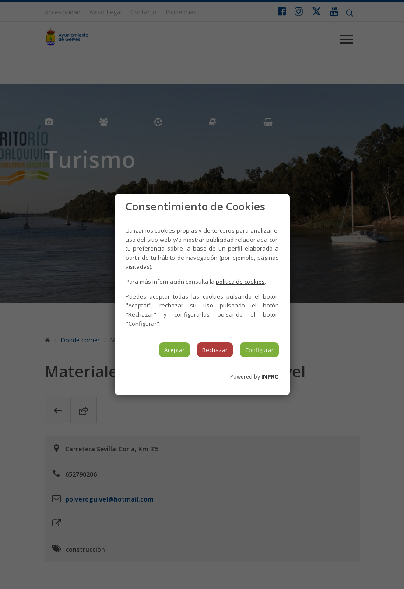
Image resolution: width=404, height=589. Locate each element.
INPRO (270, 376)
